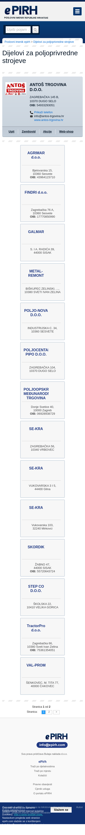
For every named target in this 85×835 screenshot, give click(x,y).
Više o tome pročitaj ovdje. (28, 814)
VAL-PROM (36, 665)
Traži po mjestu (42, 771)
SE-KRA (36, 429)
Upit (11, 131)
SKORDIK (36, 547)
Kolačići (42, 775)
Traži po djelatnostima (42, 766)
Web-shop (66, 131)
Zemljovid (29, 131)
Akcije (47, 131)
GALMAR (36, 232)
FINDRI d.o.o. (36, 192)
